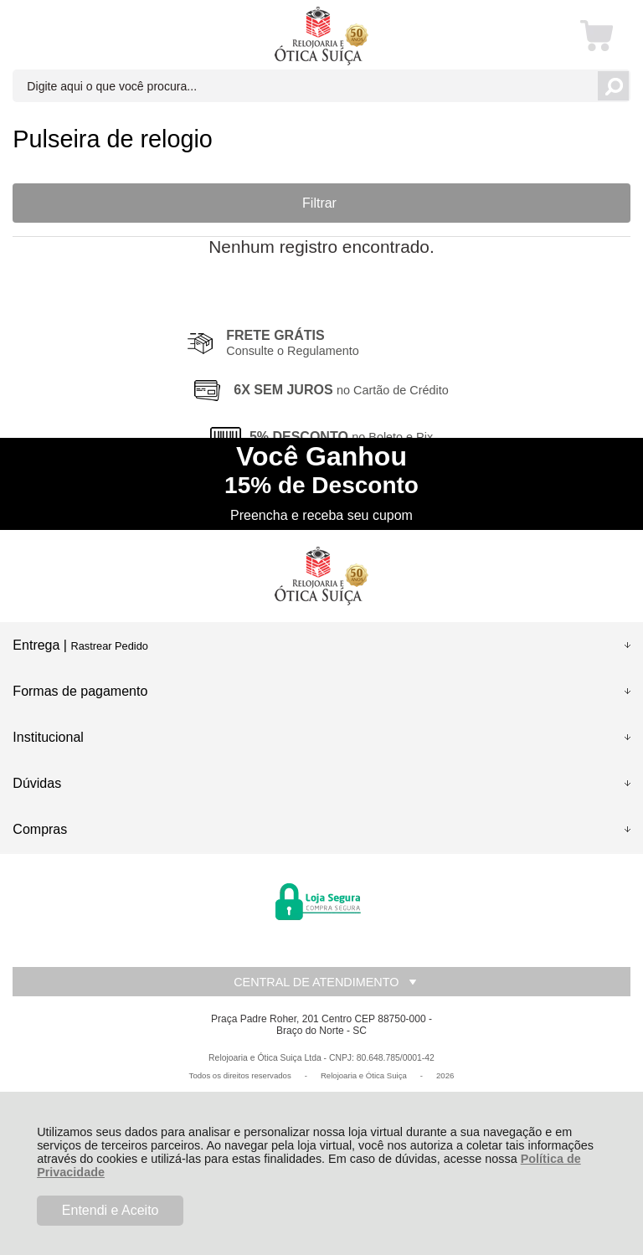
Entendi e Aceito (110, 1210)
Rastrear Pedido (108, 646)
